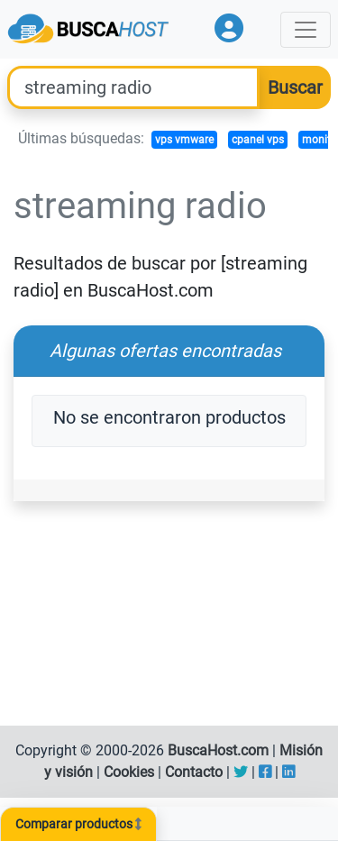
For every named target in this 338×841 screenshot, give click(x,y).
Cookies (129, 772)
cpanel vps (258, 139)
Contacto (194, 772)
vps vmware (184, 139)
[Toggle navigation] (305, 30)
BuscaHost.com (218, 750)
